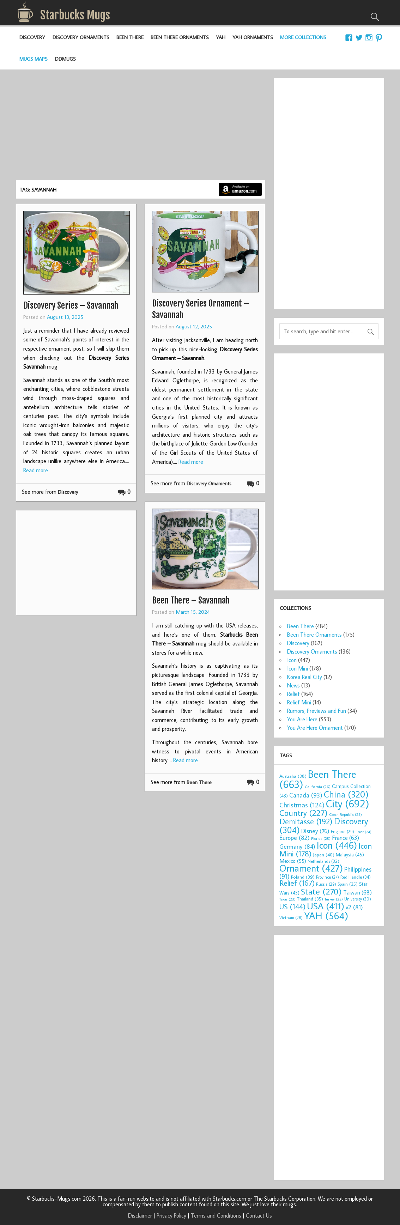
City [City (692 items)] (347, 803)
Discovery (32, 37)
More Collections (303, 37)
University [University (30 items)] (357, 899)
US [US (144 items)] (292, 906)
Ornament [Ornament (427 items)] (311, 868)
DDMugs (65, 58)
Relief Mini (299, 702)
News (293, 685)
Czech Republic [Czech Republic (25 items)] (345, 814)
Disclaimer (140, 1215)
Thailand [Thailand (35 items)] (310, 899)
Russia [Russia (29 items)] (326, 884)
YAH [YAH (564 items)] (326, 915)
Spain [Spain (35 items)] (348, 884)
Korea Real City (304, 676)
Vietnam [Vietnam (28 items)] (291, 917)
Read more (35, 470)
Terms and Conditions (216, 1215)
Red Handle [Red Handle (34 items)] (355, 877)
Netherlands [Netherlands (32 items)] (323, 861)
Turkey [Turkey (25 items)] (334, 899)
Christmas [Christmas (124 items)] (302, 804)
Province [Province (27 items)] (327, 877)
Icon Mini (297, 668)
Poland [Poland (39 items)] (303, 877)
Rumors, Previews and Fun (316, 710)
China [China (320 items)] (346, 794)
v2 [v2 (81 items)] (354, 907)
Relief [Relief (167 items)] (297, 883)
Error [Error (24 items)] (363, 831)
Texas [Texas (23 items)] (287, 899)
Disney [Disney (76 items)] (315, 831)
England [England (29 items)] (342, 831)
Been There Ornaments (180, 37)
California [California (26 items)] (318, 786)
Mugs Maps (33, 58)
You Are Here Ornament (315, 727)
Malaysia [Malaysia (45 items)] (350, 854)
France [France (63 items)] (345, 837)
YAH (220, 37)
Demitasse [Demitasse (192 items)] (306, 821)
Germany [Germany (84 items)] (297, 846)
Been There (130, 37)
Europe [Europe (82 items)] (294, 837)
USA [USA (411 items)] (325, 906)
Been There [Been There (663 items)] (317, 779)
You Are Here (302, 719)
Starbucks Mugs (75, 15)
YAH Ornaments (252, 37)
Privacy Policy (171, 1215)
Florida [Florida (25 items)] (321, 838)
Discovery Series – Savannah (70, 305)
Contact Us (259, 1215)
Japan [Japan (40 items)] (323, 854)
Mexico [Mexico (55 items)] (292, 860)
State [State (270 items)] (321, 891)
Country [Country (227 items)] (303, 812)
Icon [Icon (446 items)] (337, 845)
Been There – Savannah (191, 600)
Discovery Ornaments (81, 37)
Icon (292, 659)
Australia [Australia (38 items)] (293, 776)
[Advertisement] (140, 127)
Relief (293, 693)
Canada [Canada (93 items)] (305, 795)
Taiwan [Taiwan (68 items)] (357, 892)
